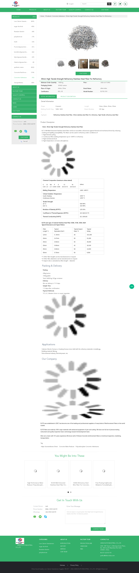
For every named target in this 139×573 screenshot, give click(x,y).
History (63, 546)
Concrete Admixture (24, 78)
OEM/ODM (83, 546)
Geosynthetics (24, 83)
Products (32, 10)
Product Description (68, 96)
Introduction (65, 543)
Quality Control (75, 10)
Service (63, 549)
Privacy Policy (74, 565)
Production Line (86, 543)
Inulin (24, 42)
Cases (15, 107)
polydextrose (24, 37)
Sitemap (62, 565)
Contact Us (89, 10)
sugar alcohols (24, 26)
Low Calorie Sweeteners (24, 21)
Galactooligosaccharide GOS (24, 62)
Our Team (63, 551)
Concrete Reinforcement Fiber (24, 72)
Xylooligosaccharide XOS (24, 57)
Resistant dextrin (24, 32)
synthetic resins (24, 67)
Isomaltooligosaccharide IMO (24, 52)
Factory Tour (61, 10)
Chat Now (104, 10)
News (14, 103)
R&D (81, 549)
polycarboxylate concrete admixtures (87, 446)
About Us (46, 10)
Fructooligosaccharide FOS (24, 47)
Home (19, 10)
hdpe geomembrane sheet (49, 446)
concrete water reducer (66, 446)
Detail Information (48, 96)
